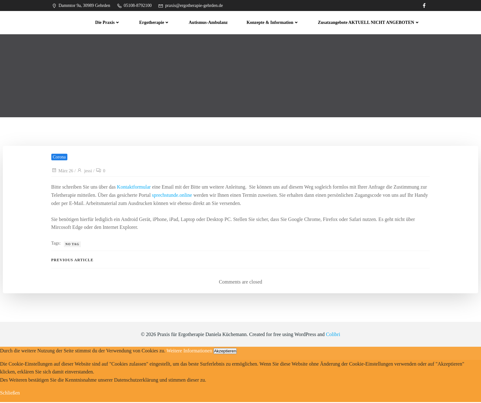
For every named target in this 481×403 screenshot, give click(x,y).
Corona (59, 158)
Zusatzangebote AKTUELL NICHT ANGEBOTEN (369, 22)
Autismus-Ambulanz (208, 22)
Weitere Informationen (189, 351)
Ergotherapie (155, 22)
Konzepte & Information (273, 22)
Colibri (333, 335)
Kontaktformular (134, 187)
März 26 (62, 171)
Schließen (10, 394)
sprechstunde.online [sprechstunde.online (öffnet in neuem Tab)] (172, 196)
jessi (84, 171)
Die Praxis (108, 22)
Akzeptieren (225, 352)
